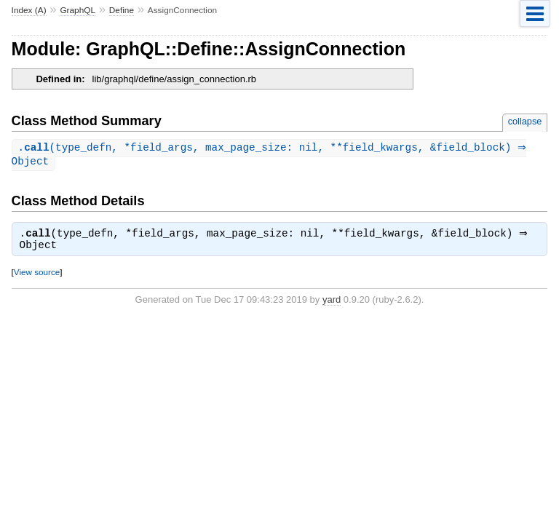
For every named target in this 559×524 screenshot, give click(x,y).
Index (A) (29, 10)
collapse (525, 121)
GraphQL (77, 10)
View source (37, 274)
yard (331, 302)
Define (121, 10)
